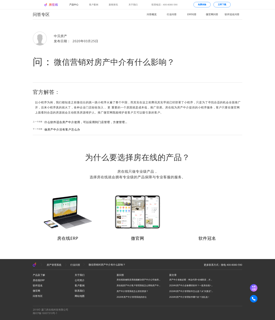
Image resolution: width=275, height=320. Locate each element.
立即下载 (222, 4)
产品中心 (73, 4)
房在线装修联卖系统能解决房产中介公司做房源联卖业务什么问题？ (138, 279)
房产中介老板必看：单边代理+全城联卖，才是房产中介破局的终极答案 (191, 279)
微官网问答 (212, 14)
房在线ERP (67, 238)
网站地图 (80, 296)
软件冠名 (207, 238)
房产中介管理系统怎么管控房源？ (132, 291)
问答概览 (152, 14)
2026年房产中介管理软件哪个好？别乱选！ (189, 296)
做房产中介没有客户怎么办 (62, 129)
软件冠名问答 (232, 14)
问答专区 (38, 296)
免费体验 (202, 4)
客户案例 (93, 4)
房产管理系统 (54, 264)
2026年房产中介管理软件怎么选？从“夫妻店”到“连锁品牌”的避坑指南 (191, 291)
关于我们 (133, 4)
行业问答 (172, 14)
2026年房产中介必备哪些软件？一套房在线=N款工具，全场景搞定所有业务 (191, 285)
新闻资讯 (113, 4)
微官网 (137, 238)
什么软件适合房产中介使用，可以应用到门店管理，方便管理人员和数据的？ (86, 122)
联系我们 (80, 290)
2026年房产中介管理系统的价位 (132, 296)
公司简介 (80, 280)
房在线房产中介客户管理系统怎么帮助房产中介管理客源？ (138, 285)
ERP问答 (192, 14)
